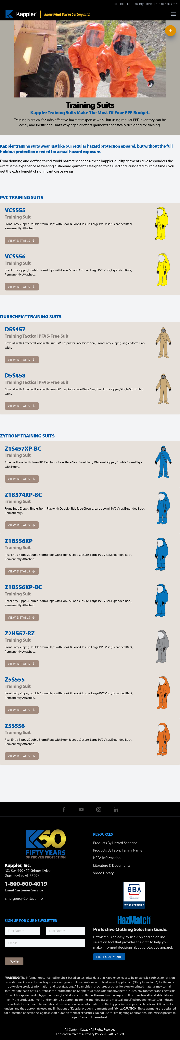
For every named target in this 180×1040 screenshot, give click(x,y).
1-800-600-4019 (167, 4)
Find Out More (109, 957)
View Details (22, 241)
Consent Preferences (69, 1034)
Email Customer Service (24, 890)
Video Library (103, 872)
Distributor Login (128, 4)
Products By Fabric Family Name (117, 850)
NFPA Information (107, 857)
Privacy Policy (94, 1034)
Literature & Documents (111, 865)
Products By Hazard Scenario (115, 842)
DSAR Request (114, 1034)
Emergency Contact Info (24, 898)
